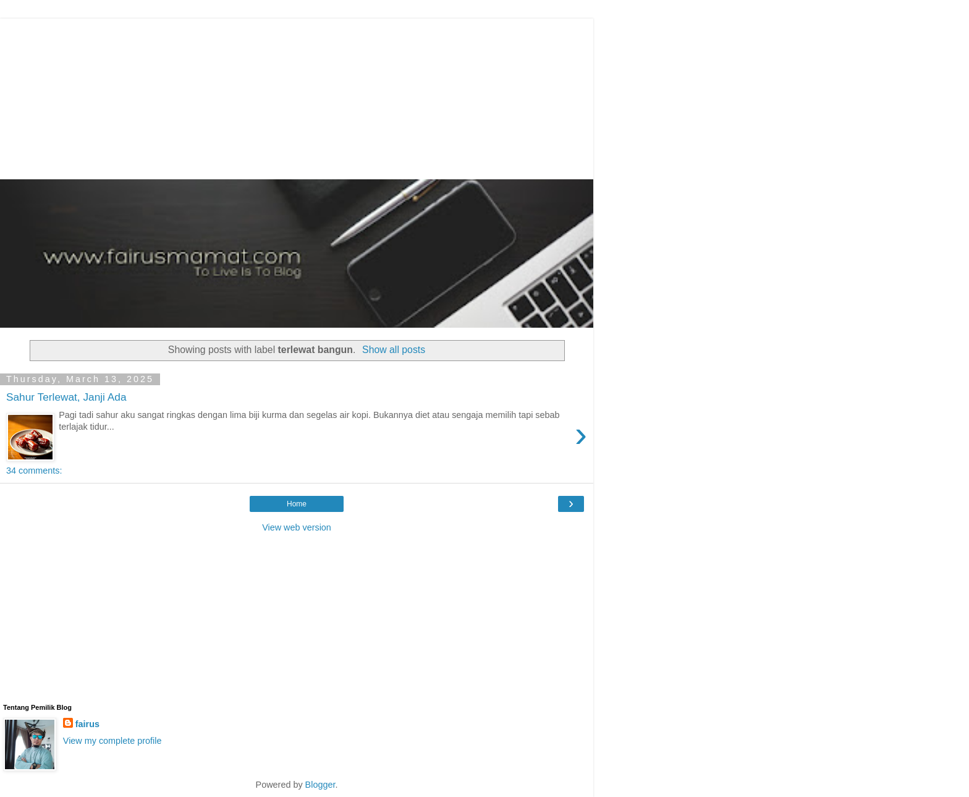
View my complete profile (112, 741)
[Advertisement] (299, 96)
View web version (296, 527)
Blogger (320, 785)
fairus (87, 724)
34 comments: (34, 470)
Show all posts (393, 349)
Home (297, 504)
